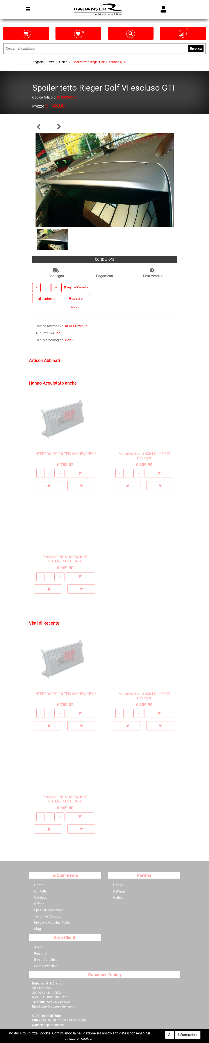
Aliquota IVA (45, 333)
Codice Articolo (43, 98)
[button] (38, 127)
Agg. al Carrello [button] (75, 287)
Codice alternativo (49, 326)
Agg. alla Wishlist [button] (76, 303)
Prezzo (38, 107)
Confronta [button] (46, 298)
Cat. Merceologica (49, 340)
